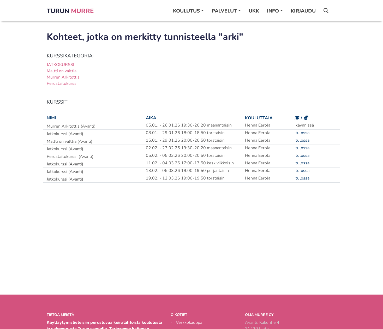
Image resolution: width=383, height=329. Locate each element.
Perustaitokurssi (62, 83)
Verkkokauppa (189, 322)
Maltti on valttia (61, 71)
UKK (254, 11)
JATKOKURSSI (60, 65)
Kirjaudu (303, 11)
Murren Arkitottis (63, 77)
